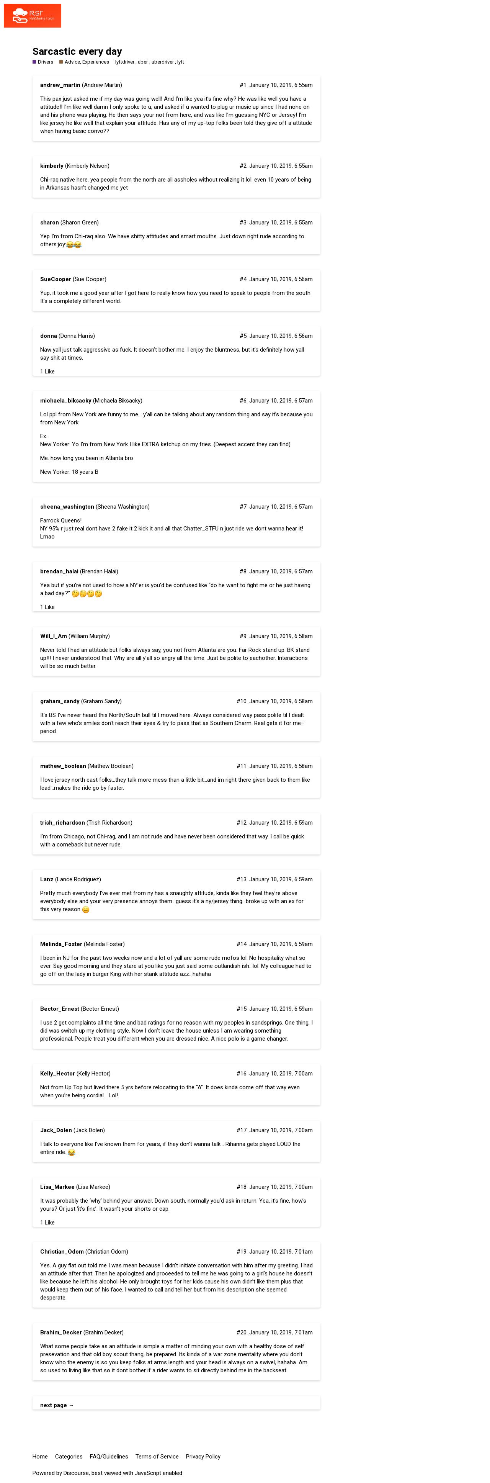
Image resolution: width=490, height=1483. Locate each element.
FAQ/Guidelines (109, 1456)
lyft (180, 62)
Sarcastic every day (77, 51)
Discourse (76, 1473)
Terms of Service (157, 1456)
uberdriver (163, 62)
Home (40, 1456)
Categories (69, 1456)
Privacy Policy (203, 1456)
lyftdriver (124, 62)
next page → (57, 1405)
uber (143, 62)
